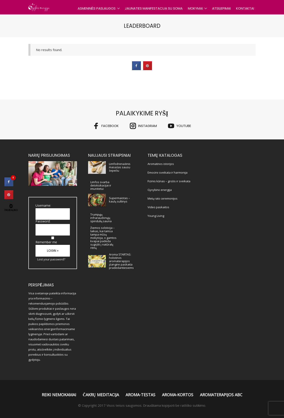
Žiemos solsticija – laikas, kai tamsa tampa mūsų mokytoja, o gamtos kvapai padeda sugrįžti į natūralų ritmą (103, 238)
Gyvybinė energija (160, 190)
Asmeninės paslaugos (97, 8)
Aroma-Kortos (177, 394)
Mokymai (195, 8)
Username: (43, 205)
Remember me (46, 242)
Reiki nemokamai (59, 394)
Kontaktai (245, 8)
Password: (43, 221)
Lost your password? (51, 259)
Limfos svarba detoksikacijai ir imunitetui (100, 185)
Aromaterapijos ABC (221, 394)
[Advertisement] (231, 219)
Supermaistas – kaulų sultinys (119, 199)
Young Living (156, 216)
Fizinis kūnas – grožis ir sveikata (169, 181)
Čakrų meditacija (101, 394)
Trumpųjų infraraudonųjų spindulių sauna (101, 217)
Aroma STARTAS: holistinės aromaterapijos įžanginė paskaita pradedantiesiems (121, 261)
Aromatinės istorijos (161, 164)
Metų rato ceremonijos (163, 198)
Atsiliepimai (221, 8)
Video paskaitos (158, 207)
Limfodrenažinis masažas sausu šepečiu (119, 167)
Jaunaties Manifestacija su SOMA (154, 8)
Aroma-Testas (140, 394)
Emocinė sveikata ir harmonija (167, 172)
